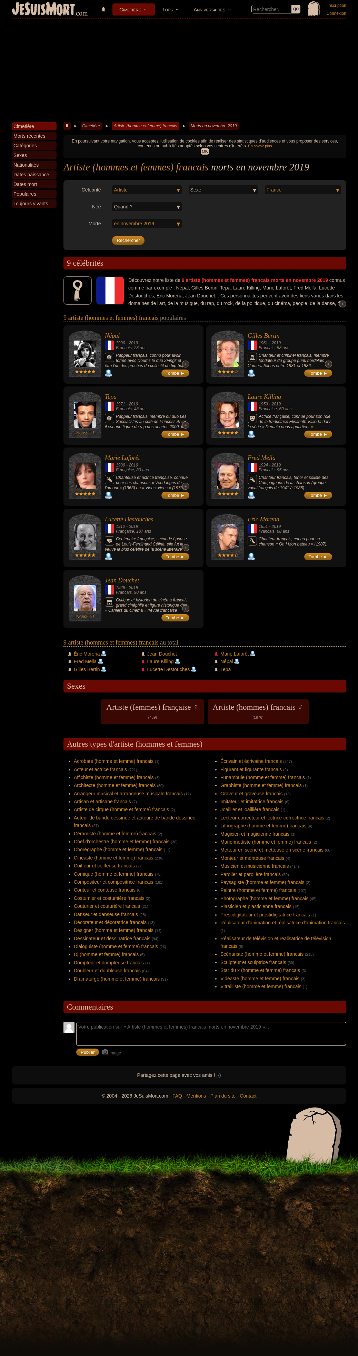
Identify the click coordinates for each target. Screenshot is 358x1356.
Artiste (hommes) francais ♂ (258, 711)
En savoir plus (260, 146)
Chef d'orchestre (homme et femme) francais (121, 841)
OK (205, 151)
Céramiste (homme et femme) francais (115, 833)
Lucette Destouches (129, 519)
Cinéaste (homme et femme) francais (113, 858)
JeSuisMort (43, 10)
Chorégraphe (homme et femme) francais (118, 849)
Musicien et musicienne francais (254, 866)
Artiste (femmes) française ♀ (152, 711)
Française (268, 408)
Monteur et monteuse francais (252, 858)
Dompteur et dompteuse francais (109, 962)
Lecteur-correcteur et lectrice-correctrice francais (272, 818)
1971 (120, 404)
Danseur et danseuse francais (106, 914)
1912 (120, 526)
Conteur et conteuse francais (105, 890)
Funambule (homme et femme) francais (262, 777)
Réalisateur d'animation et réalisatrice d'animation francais (282, 922)
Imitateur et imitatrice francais (252, 801)
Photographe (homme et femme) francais (264, 898)
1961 (263, 343)
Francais (124, 347)
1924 (263, 465)
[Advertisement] (179, 70)
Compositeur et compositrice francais (113, 882)
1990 (120, 343)
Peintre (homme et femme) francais (258, 890)
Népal (112, 335)
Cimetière (130, 9)
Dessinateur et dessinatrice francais (112, 938)
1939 (120, 465)
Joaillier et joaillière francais (249, 809)
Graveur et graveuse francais (251, 793)
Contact (248, 1096)
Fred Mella (262, 457)
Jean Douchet (122, 580)
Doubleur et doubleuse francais (107, 970)
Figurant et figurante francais (251, 769)
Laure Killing (264, 396)
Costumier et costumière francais (109, 898)
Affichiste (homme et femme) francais (114, 777)
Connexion (336, 13)
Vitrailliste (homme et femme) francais (260, 986)
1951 (263, 526)
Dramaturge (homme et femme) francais (117, 979)
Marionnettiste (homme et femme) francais (265, 842)
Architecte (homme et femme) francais (115, 785)
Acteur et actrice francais (100, 769)
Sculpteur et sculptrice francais (253, 962)
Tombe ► (175, 373)
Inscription (336, 5)
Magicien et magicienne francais (254, 834)
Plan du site (223, 1096)
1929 (120, 587)
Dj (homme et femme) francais (106, 954)
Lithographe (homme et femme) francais (263, 825)
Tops (167, 9)
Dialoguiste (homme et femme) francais (116, 946)
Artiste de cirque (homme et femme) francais (121, 809)
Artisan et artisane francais (102, 801)
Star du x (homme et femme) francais (260, 970)
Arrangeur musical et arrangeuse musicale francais (128, 793)
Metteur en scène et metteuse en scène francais (272, 850)
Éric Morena (263, 519)
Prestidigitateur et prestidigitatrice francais (265, 914)
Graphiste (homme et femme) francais (261, 785)
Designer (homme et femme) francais (113, 930)
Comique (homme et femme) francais (113, 874)
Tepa (111, 396)
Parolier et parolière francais (250, 874)
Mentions (196, 1096)
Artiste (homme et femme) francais (145, 126)
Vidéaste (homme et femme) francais (259, 978)
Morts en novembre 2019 (214, 126)
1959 (263, 404)
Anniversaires (209, 9)
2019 (133, 343)
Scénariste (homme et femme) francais (262, 954)
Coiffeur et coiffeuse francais (104, 865)
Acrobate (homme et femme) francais (113, 761)
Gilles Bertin (264, 335)
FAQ (177, 1096)
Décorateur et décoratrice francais (110, 922)
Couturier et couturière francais (107, 906)
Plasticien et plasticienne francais (255, 906)
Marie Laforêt (122, 457)
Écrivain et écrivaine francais (251, 761)
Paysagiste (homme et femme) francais (262, 882)
